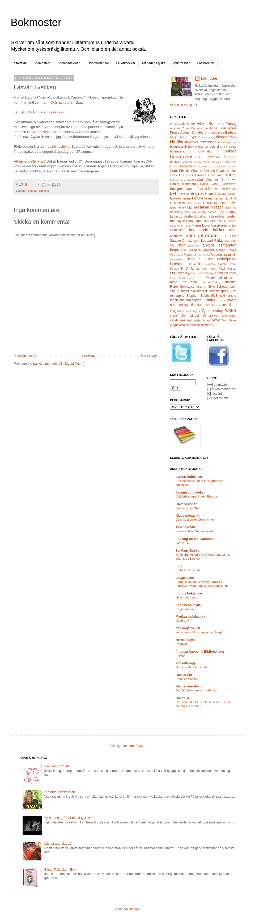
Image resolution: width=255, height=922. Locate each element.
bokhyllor (216, 146)
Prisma (210, 278)
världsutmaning (181, 320)
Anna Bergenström (195, 128)
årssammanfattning (201, 324)
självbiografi (199, 291)
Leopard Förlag (212, 241)
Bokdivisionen (186, 504)
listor (181, 245)
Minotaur (190, 255)
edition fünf (229, 188)
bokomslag (204, 151)
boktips (230, 157)
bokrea (230, 151)
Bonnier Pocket (221, 161)
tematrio (209, 300)
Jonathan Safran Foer (210, 216)
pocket (192, 273)
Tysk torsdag (181, 63)
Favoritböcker (125, 63)
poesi (232, 273)
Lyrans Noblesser (189, 477)
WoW (215, 320)
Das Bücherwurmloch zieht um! (197, 690)
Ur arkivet (211, 315)
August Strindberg (193, 132)
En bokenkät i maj (188, 570)
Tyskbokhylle (186, 527)
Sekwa (185, 286)
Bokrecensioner (68, 63)
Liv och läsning (186, 597)
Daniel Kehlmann (183, 184)
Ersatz (222, 193)
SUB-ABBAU (228, 295)
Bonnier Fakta (202, 161)
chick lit (175, 175)
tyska (230, 310)
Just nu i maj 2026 (188, 508)
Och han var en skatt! (67, 102)
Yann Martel (228, 320)
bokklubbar (230, 146)
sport (224, 291)
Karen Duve (201, 225)
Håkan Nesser (210, 207)
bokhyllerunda (198, 146)
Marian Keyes (226, 250)
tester (221, 300)
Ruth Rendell (189, 282)
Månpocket (176, 259)
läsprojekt (178, 250)
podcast (222, 273)
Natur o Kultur (199, 259)
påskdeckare (227, 278)
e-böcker (212, 188)
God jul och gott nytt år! (191, 667)
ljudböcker (193, 245)
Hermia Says (185, 640)
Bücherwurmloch (189, 686)
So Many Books (187, 551)
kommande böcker (206, 230)
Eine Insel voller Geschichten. (195, 519)
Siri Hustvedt (179, 291)
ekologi (184, 193)
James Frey (215, 212)
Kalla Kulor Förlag (180, 225)
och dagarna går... (189, 628)
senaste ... (199, 286)
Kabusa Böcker (226, 221)
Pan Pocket (209, 268)
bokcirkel (191, 142)
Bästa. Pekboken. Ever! (61, 870)
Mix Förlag (204, 254)
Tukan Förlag (189, 311)
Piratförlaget (178, 273)
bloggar (32, 190)
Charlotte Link (226, 171)
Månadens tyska (153, 63)
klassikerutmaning (223, 225)
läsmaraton (227, 245)
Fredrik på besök (187, 679)
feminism (184, 198)
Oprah (222, 264)
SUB (214, 296)
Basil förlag (208, 137)
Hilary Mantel (187, 207)
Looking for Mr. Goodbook (195, 539)
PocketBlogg (185, 663)
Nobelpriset (226, 259)
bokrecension (185, 156)
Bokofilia (182, 698)
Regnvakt (182, 643)
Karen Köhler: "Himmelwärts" (195, 531)
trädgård (175, 311)
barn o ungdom (189, 137)
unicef (174, 315)
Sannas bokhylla (188, 605)
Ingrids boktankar (189, 593)
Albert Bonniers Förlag (216, 123)
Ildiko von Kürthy (195, 212)
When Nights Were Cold (51, 132)
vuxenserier (229, 315)
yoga (173, 325)
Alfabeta (175, 128)
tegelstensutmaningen (185, 300)
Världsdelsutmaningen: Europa (196, 496)
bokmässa (177, 151)
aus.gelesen (185, 578)
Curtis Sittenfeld (208, 180)
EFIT (174, 193)
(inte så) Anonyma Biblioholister (200, 651)
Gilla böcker (194, 203)
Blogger (134, 909)
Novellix (210, 264)
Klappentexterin (188, 515)
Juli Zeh (210, 221)
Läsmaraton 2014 (56, 766)
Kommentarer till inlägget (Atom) (61, 364)
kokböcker (177, 230)
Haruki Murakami (215, 203)
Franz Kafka (213, 198)
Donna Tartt (194, 189)
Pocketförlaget (206, 273)
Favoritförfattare (98, 63)
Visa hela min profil (183, 105)
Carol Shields (179, 171)
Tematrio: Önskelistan (59, 792)
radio (173, 282)
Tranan (216, 305)
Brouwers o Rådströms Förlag (217, 166)
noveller (195, 264)
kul (224, 236)
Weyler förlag (201, 320)
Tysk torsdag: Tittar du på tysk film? (69, 818)
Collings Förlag (178, 180)
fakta (173, 198)
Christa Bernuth (194, 175)
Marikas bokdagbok (190, 616)
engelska (198, 193)
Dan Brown (228, 180)
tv (198, 311)
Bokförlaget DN (227, 142)
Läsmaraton (205, 63)
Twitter (141, 746)
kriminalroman (202, 235)
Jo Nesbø (186, 216)
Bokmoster (36, 22)
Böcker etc (184, 675)
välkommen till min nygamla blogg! (199, 632)
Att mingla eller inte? (29, 161)
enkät (212, 194)
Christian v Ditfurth (222, 175)
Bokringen (212, 157)
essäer (232, 193)
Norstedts (178, 264)
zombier (183, 324)
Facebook (128, 746)
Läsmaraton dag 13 (58, 843)
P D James (190, 268)
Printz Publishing (180, 278)
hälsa (227, 207)
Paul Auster (227, 268)
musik (232, 255)
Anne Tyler (218, 128)
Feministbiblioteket (190, 492)
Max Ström (176, 254)
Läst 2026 (182, 543)
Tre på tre (228, 305)
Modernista (219, 255)
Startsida (20, 63)
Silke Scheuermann (222, 286)
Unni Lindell (190, 315)
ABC (177, 123)
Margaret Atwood (201, 250)
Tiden (206, 305)
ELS (179, 566)
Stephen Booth (197, 296)
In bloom (181, 655)
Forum (197, 198)
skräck (214, 291)
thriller (196, 305)
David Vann (209, 184)
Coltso (192, 179)
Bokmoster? (41, 63)
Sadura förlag (210, 282)
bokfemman (207, 142)
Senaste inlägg (25, 356)
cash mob (55, 112)
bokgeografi (178, 146)
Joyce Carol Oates (190, 221)
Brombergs (188, 166)
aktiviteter (188, 124)
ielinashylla (60, 146)
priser (198, 277)
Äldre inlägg (149, 356)
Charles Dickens (203, 171)
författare (180, 203)
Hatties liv (182, 620)
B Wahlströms (216, 132)
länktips (44, 190)
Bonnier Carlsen (181, 161)
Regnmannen (185, 609)
